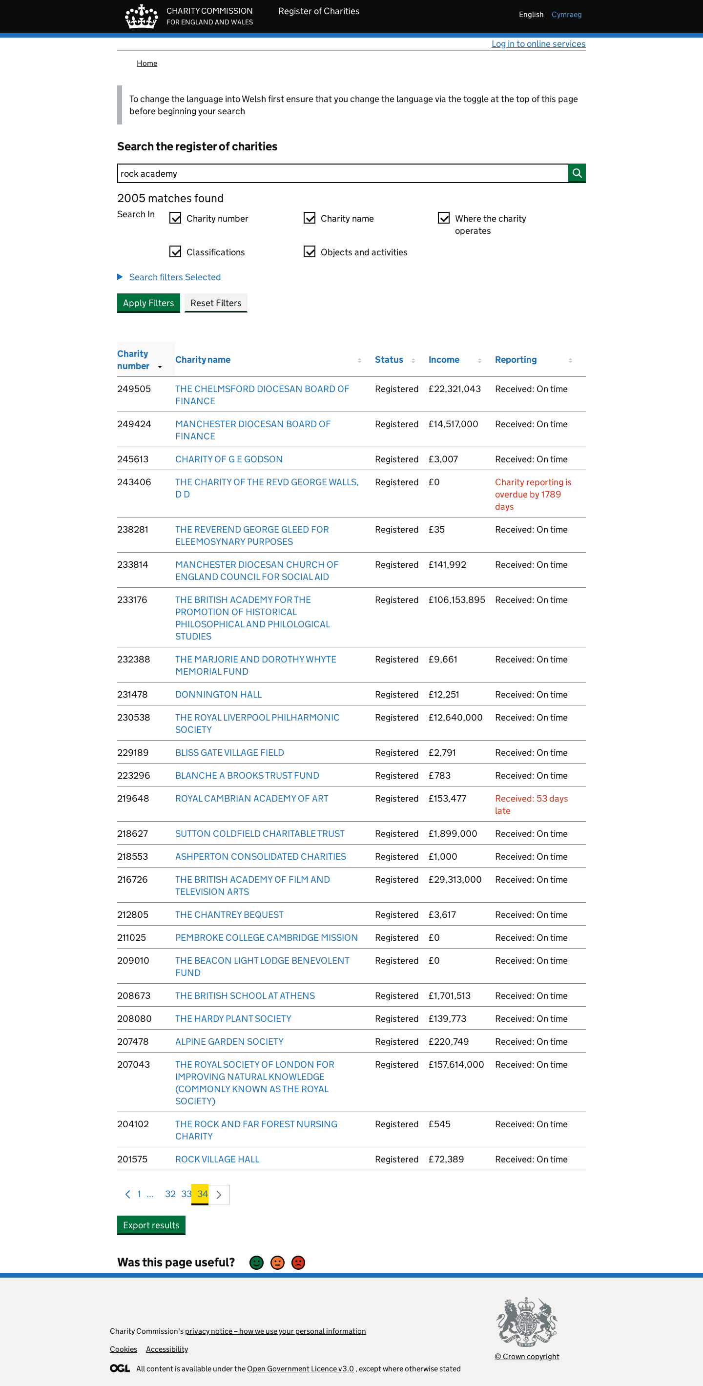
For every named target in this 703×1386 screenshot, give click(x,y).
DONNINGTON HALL (218, 694)
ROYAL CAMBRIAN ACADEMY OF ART (252, 798)
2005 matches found (170, 198)
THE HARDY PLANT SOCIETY (233, 1018)
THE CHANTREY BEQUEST (229, 914)
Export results (151, 1225)
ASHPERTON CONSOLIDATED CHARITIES (260, 856)
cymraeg (567, 14)
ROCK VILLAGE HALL (217, 1159)
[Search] (351, 173)
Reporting (516, 359)
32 (170, 1195)
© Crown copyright (527, 1356)
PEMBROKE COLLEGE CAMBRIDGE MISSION (266, 937)
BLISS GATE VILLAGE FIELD (229, 752)
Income (444, 359)
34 (202, 1195)
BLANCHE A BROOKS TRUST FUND (247, 775)
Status (389, 359)
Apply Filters (148, 303)
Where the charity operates (490, 224)
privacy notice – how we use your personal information (275, 1331)
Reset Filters (216, 303)
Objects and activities (364, 252)
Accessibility (167, 1349)
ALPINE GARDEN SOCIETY (229, 1041)
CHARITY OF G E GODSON (229, 459)
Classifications (215, 252)
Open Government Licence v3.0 (300, 1368)
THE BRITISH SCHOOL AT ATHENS (245, 995)
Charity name (347, 218)
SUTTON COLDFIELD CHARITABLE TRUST (260, 833)
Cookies (123, 1349)
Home (147, 63)
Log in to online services (539, 43)
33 (186, 1195)
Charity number (217, 218)
